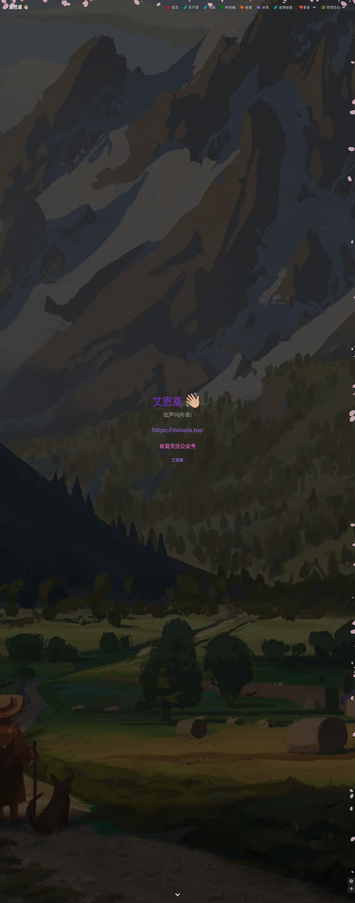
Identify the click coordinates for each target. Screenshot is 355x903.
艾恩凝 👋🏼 (19, 7)
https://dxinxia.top (177, 429)
